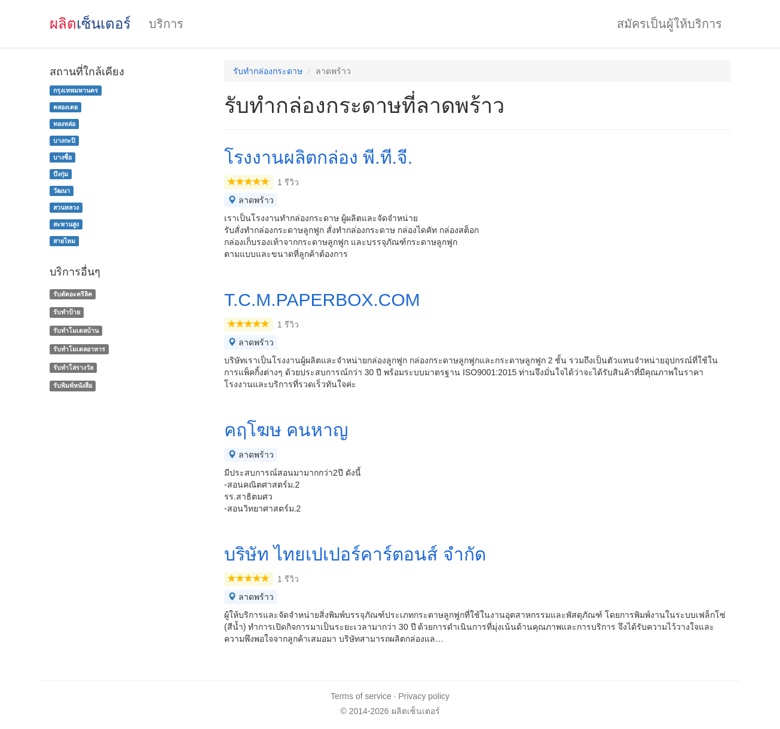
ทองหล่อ (64, 123)
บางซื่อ (62, 157)
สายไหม (64, 240)
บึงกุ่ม (60, 173)
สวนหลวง (66, 207)
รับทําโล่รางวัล (73, 367)
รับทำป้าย (66, 312)
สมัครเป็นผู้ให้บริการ (669, 23)
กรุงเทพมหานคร (75, 90)
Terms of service (361, 696)
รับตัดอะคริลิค (72, 294)
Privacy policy (424, 696)
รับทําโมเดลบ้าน (76, 330)
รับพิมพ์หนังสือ (72, 386)
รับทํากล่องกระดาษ (267, 71)
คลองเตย (65, 107)
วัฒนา (61, 190)
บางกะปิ (64, 140)
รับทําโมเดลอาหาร (79, 349)
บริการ (166, 23)
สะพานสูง (66, 224)
